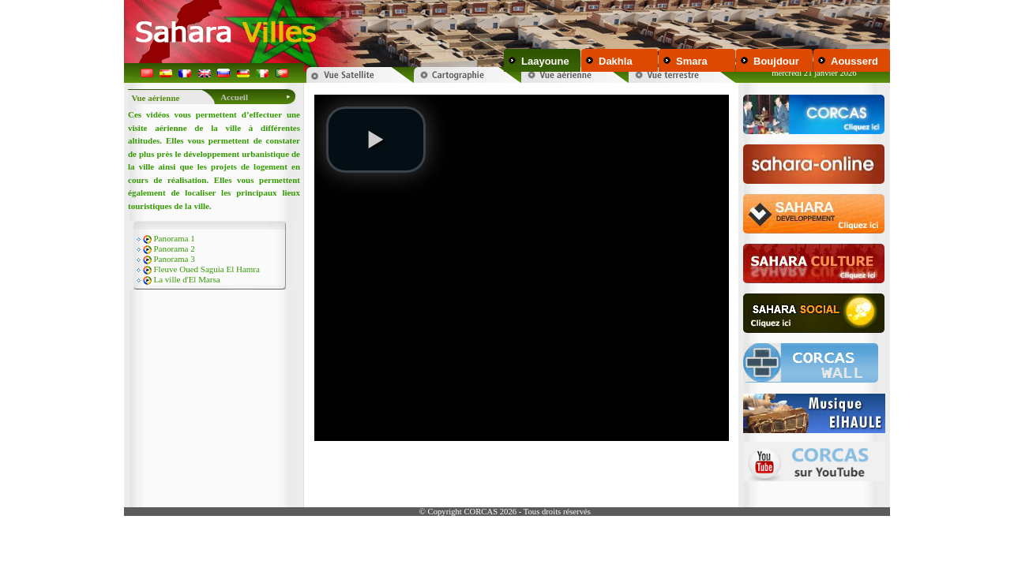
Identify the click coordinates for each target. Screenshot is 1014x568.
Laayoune (545, 61)
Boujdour (776, 61)
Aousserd (854, 61)
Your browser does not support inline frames (521, 293)
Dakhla (616, 61)
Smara (692, 61)
